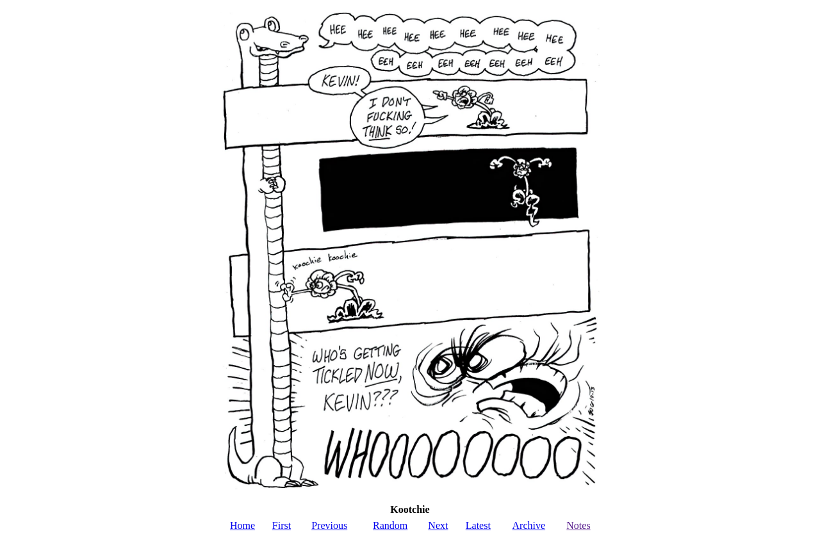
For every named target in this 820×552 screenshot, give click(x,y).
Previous (329, 525)
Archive (529, 525)
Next (438, 525)
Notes (578, 525)
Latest (478, 525)
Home (242, 525)
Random (390, 525)
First (281, 525)
